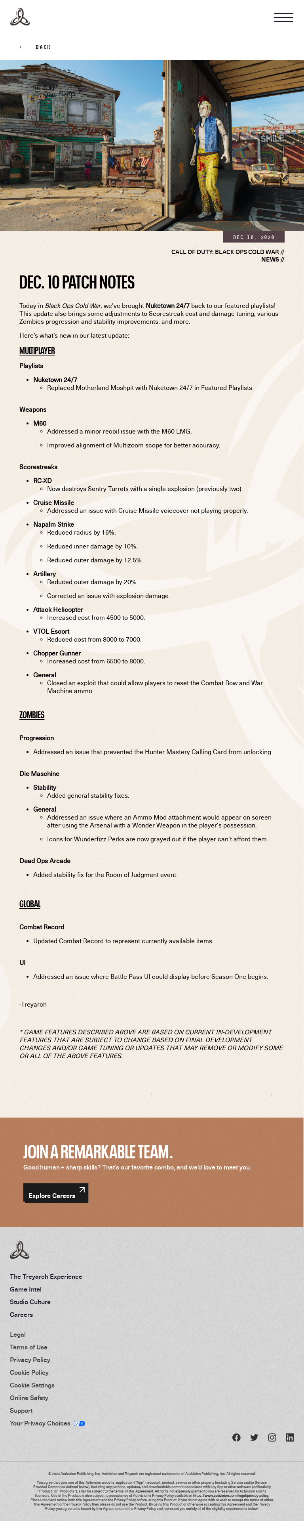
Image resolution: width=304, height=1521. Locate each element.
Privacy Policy (30, 1360)
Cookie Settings (32, 1385)
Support (21, 1411)
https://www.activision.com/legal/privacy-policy (230, 1495)
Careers (21, 1315)
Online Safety (29, 1398)
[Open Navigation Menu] (283, 17)
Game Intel (26, 1290)
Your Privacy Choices (40, 1423)
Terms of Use (29, 1347)
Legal (18, 1335)
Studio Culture (30, 1302)
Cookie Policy (29, 1373)
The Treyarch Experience (46, 1277)
